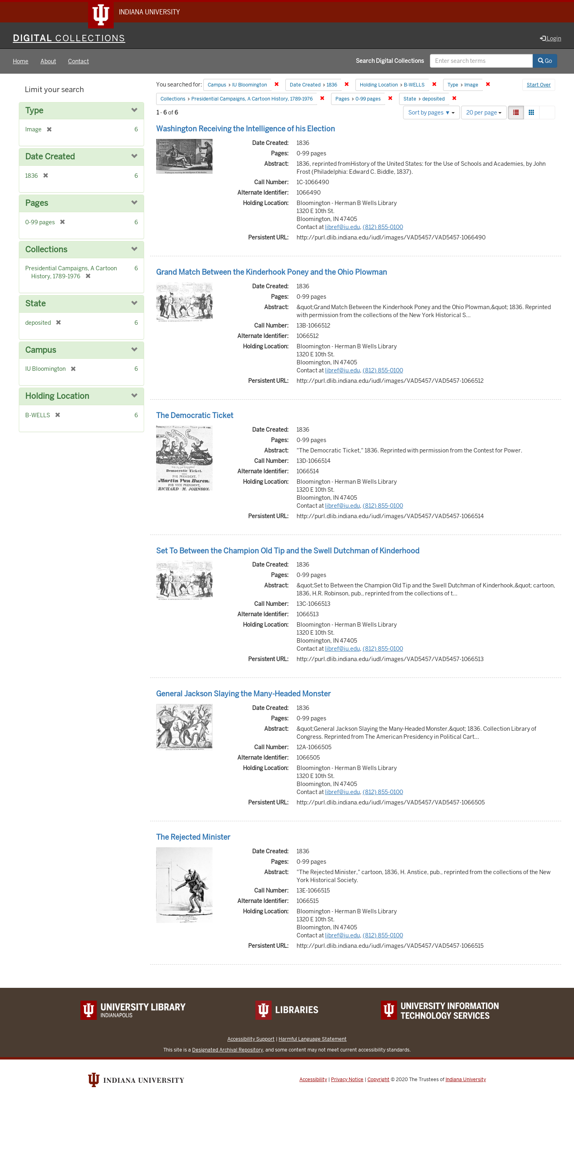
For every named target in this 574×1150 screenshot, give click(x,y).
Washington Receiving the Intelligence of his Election (245, 129)
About (48, 61)
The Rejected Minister (193, 837)
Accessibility (313, 1080)
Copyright (378, 1080)
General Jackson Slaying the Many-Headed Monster (243, 694)
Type (34, 111)
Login (550, 38)
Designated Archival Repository (227, 1050)
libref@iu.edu (342, 227)
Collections (46, 250)
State (35, 304)
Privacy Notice (347, 1080)
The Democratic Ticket (194, 415)
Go (545, 61)
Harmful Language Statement (313, 1039)
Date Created (50, 158)
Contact (78, 61)
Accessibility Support (251, 1039)
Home (20, 61)
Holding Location (57, 397)
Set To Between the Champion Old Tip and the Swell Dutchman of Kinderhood (287, 551)
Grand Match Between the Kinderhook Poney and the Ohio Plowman (271, 272)
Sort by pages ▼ (431, 113)
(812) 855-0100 (383, 227)
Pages (36, 204)
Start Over (539, 85)
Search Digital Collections (390, 61)
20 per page (484, 113)
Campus (40, 351)
